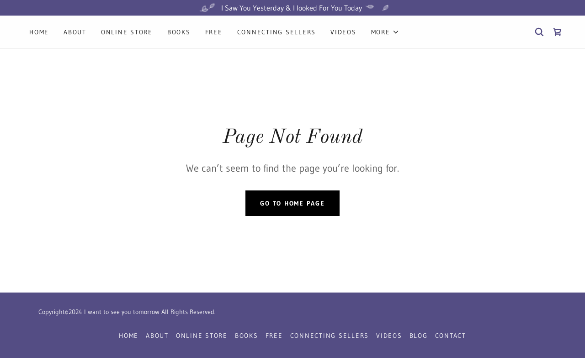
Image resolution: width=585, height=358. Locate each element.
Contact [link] (450, 335)
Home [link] (39, 32)
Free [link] (214, 32)
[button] (385, 32)
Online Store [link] (127, 32)
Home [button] (128, 335)
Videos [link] (343, 32)
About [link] (75, 32)
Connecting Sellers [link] (276, 32)
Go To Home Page (292, 203)
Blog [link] (419, 335)
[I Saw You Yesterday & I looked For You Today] (292, 8)
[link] (557, 32)
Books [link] (179, 32)
